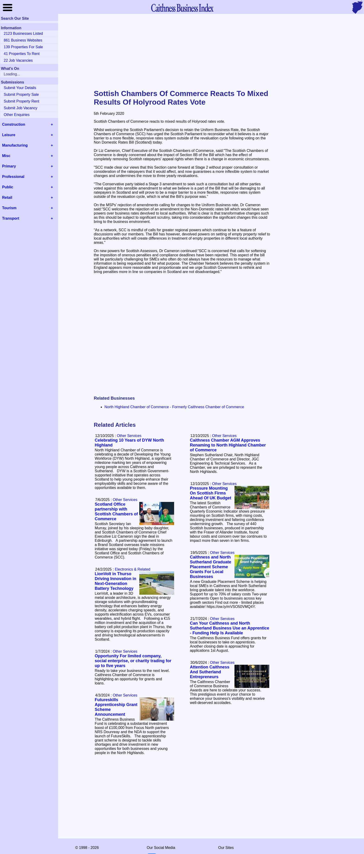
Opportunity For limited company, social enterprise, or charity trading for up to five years (133, 661)
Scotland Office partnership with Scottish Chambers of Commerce (116, 511)
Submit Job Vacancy (20, 108)
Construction (13, 124)
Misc (6, 156)
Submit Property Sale (21, 94)
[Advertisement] (182, 51)
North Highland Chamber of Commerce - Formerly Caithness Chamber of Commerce (174, 407)
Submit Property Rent (21, 101)
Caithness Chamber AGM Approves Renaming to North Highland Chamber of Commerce (228, 445)
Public (7, 187)
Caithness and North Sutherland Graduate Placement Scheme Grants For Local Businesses (210, 567)
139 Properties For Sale (23, 47)
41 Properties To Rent (21, 54)
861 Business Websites (23, 40)
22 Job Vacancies (18, 60)
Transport (10, 218)
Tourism (9, 208)
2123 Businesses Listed (23, 33)
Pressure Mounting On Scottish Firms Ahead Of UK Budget (210, 493)
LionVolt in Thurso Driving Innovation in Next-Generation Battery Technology (115, 581)
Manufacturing (15, 145)
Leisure (8, 135)
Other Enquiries (16, 115)
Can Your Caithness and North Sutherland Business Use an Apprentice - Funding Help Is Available (229, 628)
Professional (13, 177)
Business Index (182, 7)
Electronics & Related (132, 569)
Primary (9, 166)
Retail (7, 197)
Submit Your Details (20, 88)
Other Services (224, 436)
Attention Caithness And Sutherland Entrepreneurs (209, 672)
